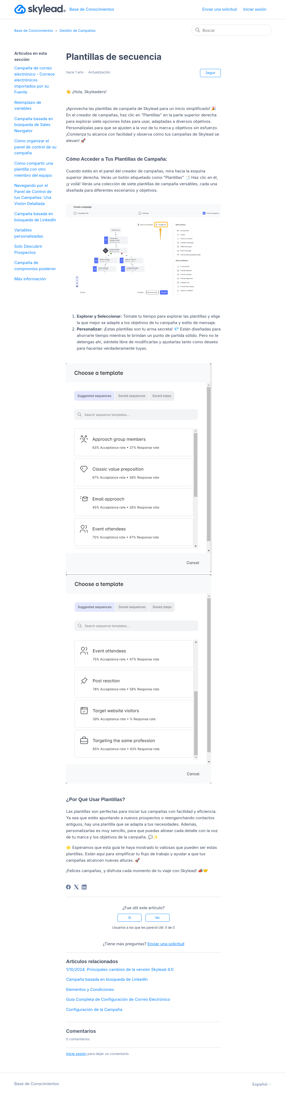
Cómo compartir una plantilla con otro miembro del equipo (33, 169)
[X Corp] (76, 887)
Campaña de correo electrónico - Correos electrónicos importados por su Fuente (34, 79)
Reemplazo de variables (27, 105)
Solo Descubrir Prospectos (28, 249)
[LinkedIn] (84, 887)
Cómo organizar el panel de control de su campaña (35, 146)
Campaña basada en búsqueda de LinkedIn (35, 216)
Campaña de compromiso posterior (35, 265)
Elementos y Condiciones (90, 989)
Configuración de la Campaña (94, 1009)
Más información (30, 278)
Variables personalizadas (28, 233)
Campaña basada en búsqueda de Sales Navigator (33, 124)
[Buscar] (231, 30)
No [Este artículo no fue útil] (157, 918)
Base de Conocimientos (33, 30)
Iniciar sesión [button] (255, 9)
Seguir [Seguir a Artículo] (211, 73)
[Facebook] (68, 887)
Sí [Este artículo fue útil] (129, 918)
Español (262, 1084)
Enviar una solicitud (219, 9)
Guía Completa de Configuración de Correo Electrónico (118, 999)
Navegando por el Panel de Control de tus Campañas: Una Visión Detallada (33, 194)
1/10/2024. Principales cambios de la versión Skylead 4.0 (119, 969)
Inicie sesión (76, 1053)
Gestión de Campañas (78, 30)
